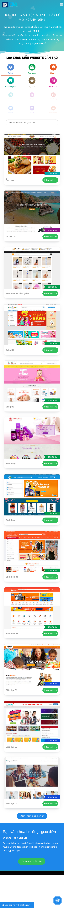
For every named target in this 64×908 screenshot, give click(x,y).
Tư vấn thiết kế (32, 861)
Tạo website (50, 180)
